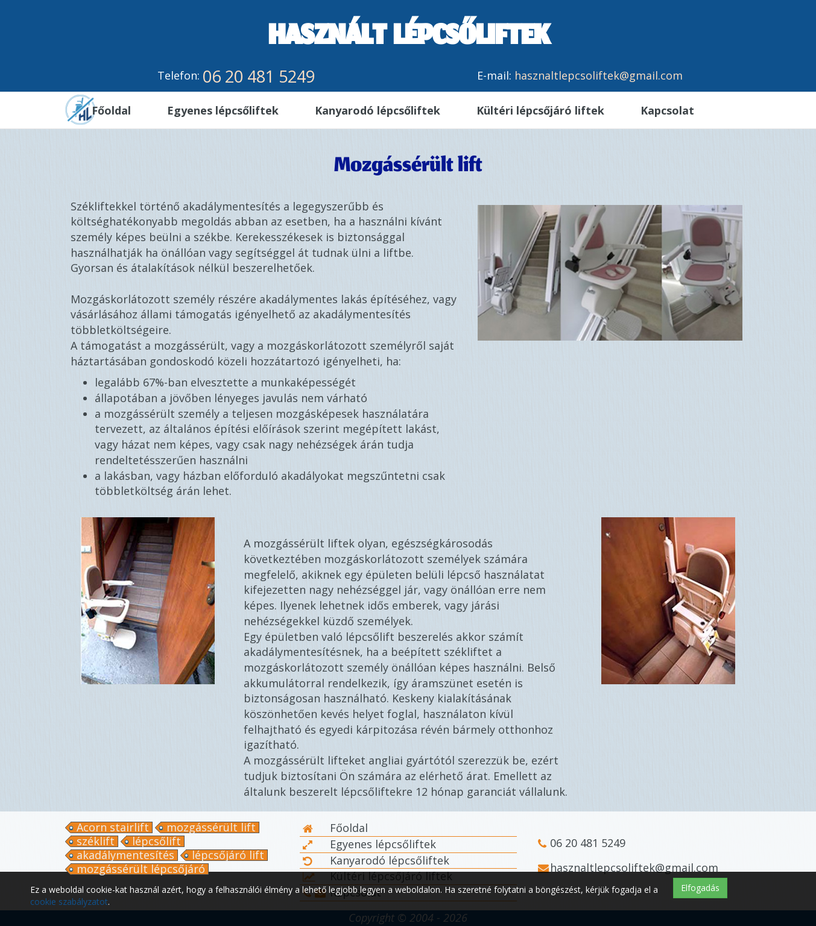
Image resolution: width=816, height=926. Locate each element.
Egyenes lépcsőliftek (369, 844)
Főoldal (335, 827)
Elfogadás (700, 887)
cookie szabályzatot (69, 901)
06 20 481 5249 (259, 76)
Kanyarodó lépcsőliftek (376, 860)
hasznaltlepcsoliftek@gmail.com (598, 75)
